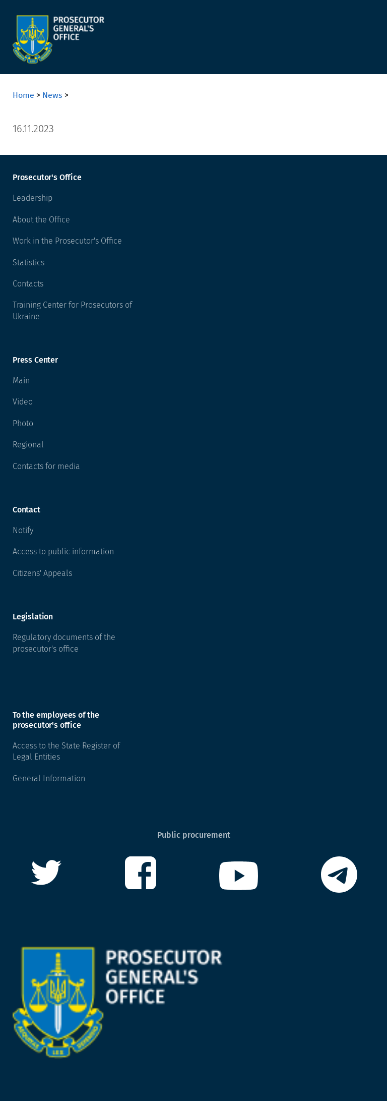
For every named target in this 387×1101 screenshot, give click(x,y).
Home (23, 95)
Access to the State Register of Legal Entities (66, 751)
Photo (23, 423)
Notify (23, 530)
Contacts (28, 283)
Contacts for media (46, 466)
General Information (49, 778)
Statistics (28, 262)
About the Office (41, 219)
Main (21, 380)
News (52, 95)
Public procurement (193, 835)
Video (23, 402)
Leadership (32, 198)
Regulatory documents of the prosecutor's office (64, 642)
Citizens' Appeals (42, 573)
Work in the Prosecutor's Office (67, 241)
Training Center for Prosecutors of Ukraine (72, 310)
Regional (28, 444)
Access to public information (63, 551)
